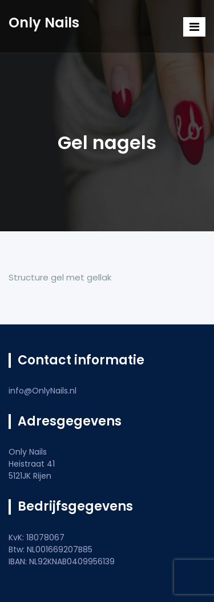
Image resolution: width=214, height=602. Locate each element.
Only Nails (44, 22)
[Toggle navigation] (194, 27)
